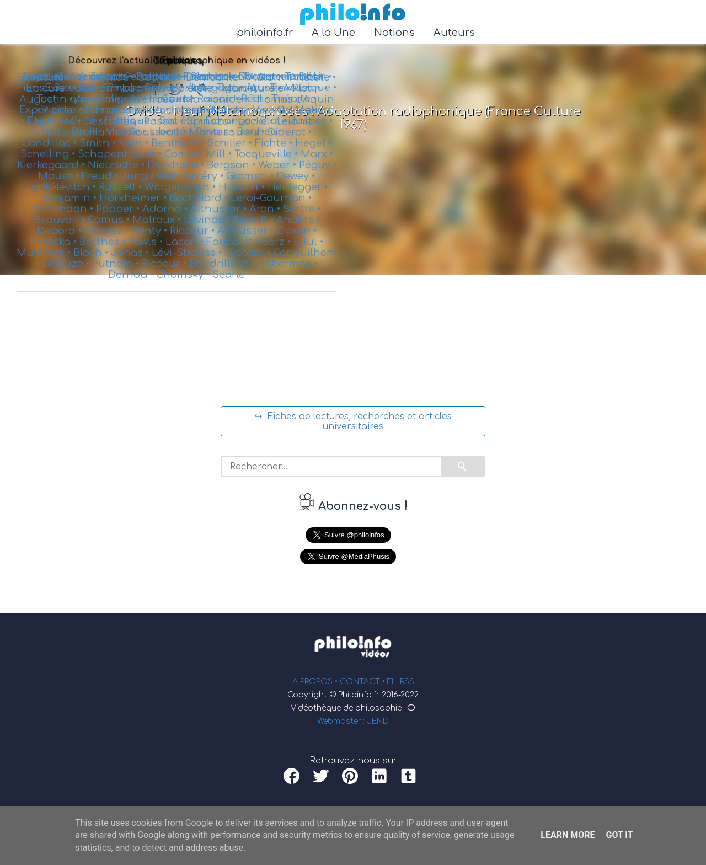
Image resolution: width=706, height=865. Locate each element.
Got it (619, 835)
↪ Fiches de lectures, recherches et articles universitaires (353, 421)
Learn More (568, 835)
